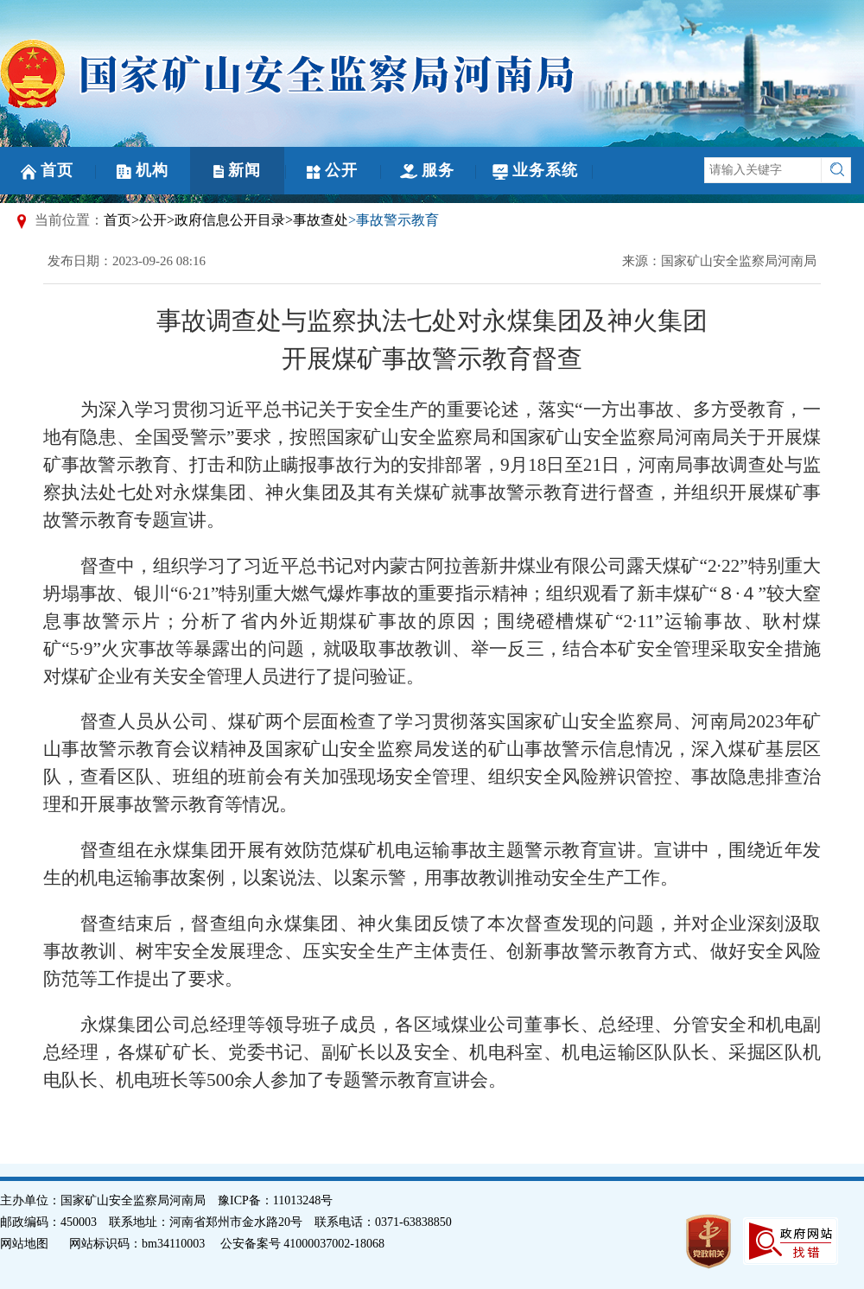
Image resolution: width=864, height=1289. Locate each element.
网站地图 (24, 1243)
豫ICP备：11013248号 (275, 1200)
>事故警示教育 (393, 220)
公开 (332, 170)
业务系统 (535, 171)
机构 (142, 170)
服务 (427, 170)
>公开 (149, 220)
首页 (47, 171)
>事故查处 (316, 220)
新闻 (237, 170)
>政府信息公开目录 (226, 220)
